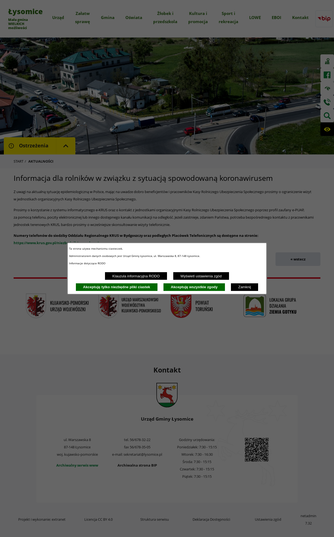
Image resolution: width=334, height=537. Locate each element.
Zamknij (244, 287)
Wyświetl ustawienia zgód (201, 276)
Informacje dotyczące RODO (87, 263)
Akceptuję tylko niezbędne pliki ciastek (116, 287)
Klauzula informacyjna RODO (136, 276)
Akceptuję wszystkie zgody (194, 287)
